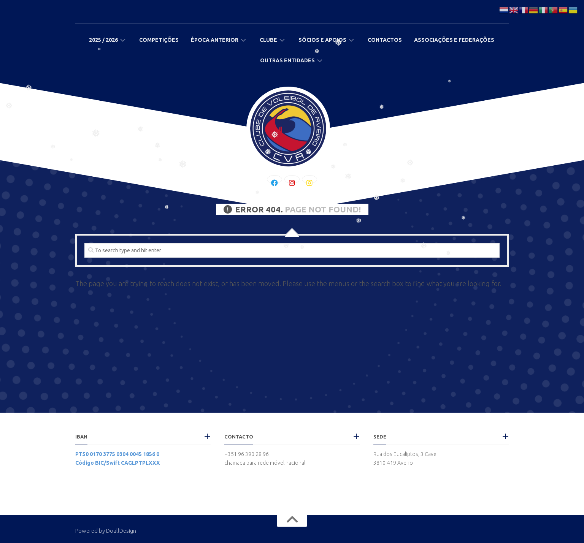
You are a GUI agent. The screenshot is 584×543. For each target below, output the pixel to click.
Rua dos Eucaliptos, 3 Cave (404, 454)
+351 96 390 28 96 (246, 454)
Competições (159, 40)
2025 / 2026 (103, 40)
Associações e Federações (454, 40)
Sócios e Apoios (322, 40)
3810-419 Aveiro (393, 463)
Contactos (385, 40)
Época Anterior (214, 40)
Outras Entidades (287, 60)
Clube (268, 40)
